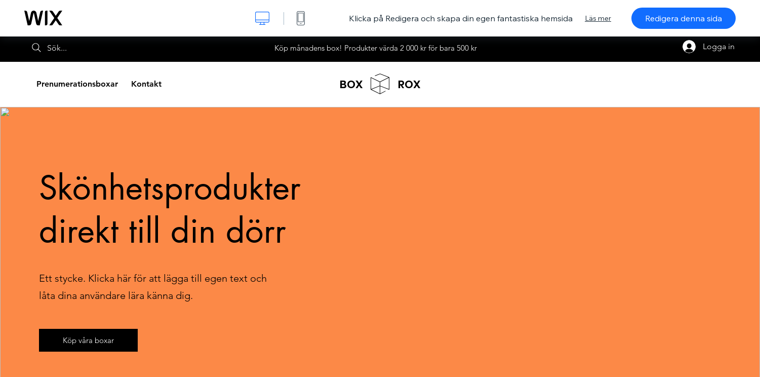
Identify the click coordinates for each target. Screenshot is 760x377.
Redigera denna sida (683, 18)
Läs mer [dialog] (598, 18)
